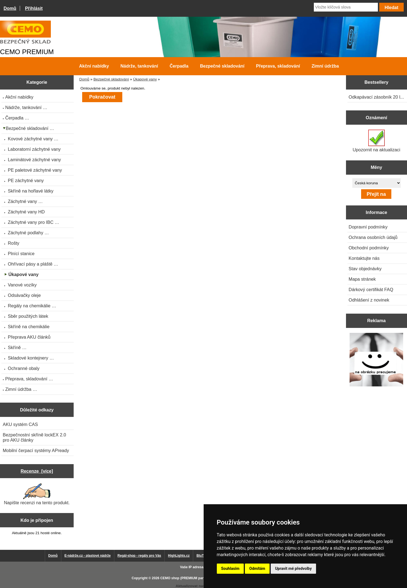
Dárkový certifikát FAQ (371, 289)
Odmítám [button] (257, 568)
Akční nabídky (94, 66)
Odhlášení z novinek (369, 299)
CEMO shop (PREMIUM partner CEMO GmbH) (196, 578)
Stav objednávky (365, 268)
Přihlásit (34, 8)
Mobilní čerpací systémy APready (36, 450)
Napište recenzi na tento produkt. (37, 494)
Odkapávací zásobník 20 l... (376, 96)
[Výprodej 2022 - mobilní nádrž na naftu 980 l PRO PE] (376, 360)
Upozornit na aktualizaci (376, 141)
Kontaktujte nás (364, 258)
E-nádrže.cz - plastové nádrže (88, 556)
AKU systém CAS (20, 424)
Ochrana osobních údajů (373, 237)
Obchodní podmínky (369, 247)
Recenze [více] (37, 471)
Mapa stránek (362, 279)
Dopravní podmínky (368, 226)
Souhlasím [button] (230, 568)
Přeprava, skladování (278, 66)
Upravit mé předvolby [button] (293, 568)
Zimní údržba (325, 66)
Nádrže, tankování (139, 66)
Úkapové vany (145, 79)
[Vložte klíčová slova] (346, 7)
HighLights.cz (179, 556)
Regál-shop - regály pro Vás (139, 556)
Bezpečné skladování (111, 79)
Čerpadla (179, 66)
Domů (10, 8)
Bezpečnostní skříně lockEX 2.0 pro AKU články (34, 437)
